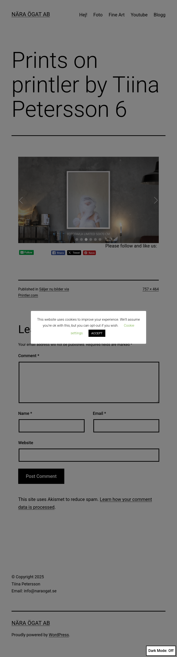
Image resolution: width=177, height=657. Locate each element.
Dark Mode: (161, 651)
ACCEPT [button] (97, 333)
